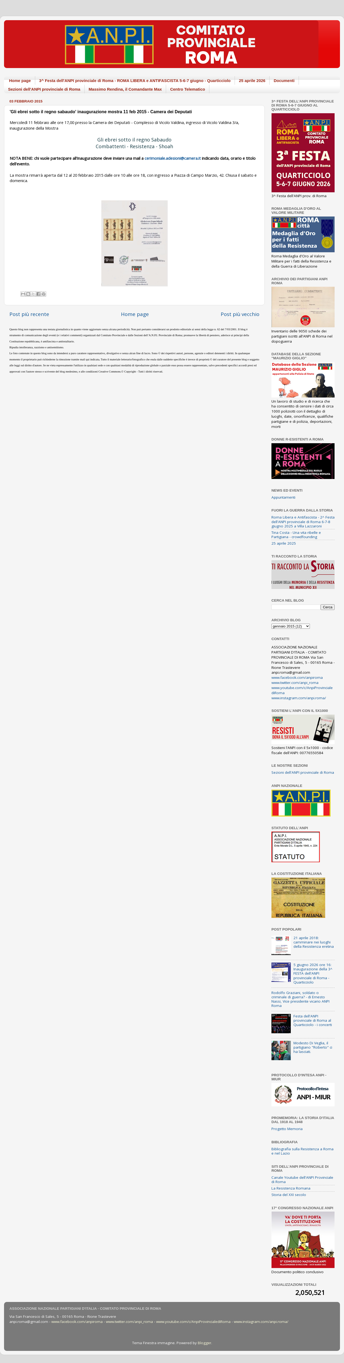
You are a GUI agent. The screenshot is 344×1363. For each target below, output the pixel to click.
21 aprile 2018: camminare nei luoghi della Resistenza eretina (313, 942)
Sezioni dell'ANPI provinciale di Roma (44, 89)
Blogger (204, 1342)
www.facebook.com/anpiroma (297, 677)
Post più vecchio (240, 314)
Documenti (284, 80)
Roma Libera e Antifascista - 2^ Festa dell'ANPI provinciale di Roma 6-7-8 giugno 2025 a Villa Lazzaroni (303, 521)
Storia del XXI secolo (288, 1194)
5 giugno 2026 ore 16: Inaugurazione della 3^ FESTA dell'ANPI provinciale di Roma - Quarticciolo (312, 973)
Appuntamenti (283, 497)
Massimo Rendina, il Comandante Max (125, 89)
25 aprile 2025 (283, 543)
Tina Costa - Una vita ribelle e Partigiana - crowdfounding (296, 534)
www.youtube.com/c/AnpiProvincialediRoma (193, 1321)
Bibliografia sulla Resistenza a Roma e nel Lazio (302, 1151)
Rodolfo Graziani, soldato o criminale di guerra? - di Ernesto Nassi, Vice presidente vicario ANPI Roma (300, 999)
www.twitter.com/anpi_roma (294, 682)
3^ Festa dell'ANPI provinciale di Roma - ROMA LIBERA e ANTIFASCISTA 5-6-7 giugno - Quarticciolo (135, 80)
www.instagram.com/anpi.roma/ (298, 697)
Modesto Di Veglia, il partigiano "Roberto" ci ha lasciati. (312, 1047)
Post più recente (29, 314)
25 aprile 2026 (252, 80)
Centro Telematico (187, 89)
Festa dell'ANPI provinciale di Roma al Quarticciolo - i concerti (312, 1020)
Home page (20, 80)
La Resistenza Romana (290, 1188)
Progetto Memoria (287, 1128)
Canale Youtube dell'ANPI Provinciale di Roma (302, 1179)
